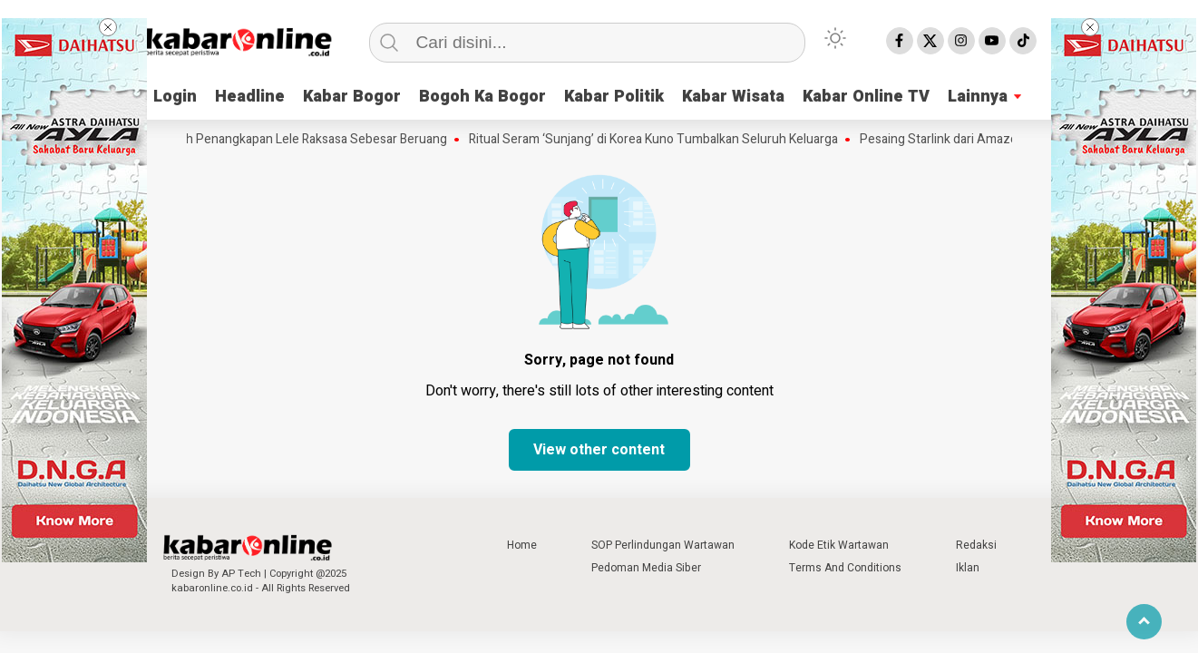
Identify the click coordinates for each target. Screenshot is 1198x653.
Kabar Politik (614, 96)
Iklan (967, 568)
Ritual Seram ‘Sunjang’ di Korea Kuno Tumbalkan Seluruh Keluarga (658, 140)
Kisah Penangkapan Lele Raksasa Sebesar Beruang (311, 140)
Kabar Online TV (866, 96)
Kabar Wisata (733, 96)
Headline (250, 96)
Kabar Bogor (352, 96)
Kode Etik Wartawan (839, 545)
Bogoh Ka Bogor (482, 96)
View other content (599, 450)
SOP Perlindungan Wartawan (663, 545)
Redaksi (976, 545)
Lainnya (978, 96)
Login (175, 96)
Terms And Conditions (845, 568)
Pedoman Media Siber (646, 568)
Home (522, 545)
